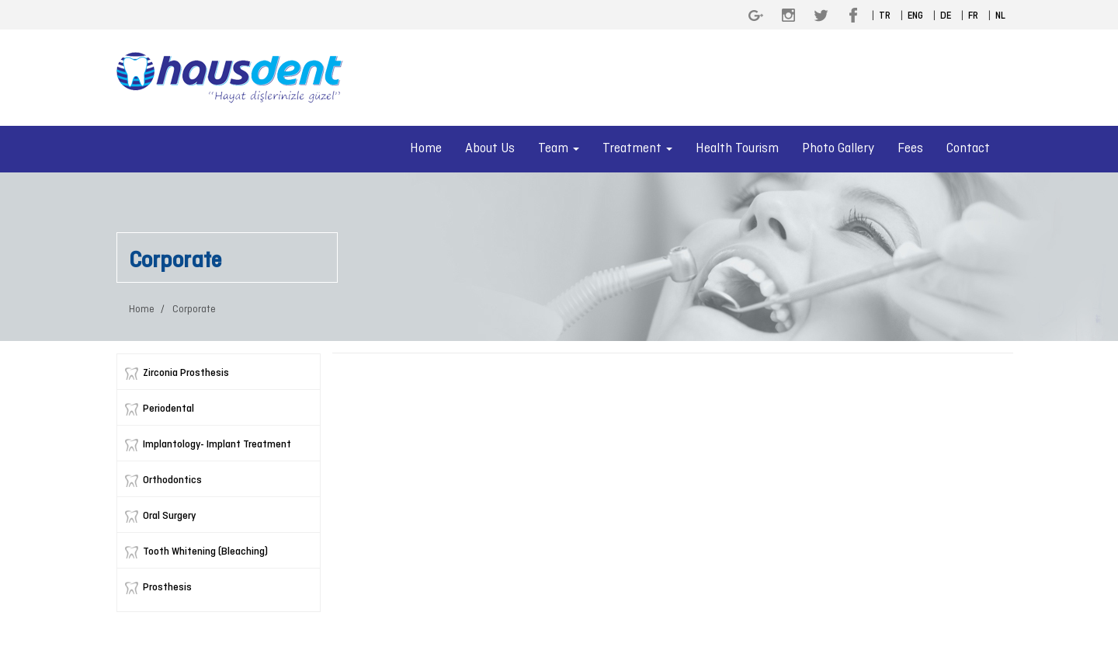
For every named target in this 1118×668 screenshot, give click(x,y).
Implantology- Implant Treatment (217, 444)
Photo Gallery (838, 149)
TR (885, 16)
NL (1000, 16)
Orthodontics (172, 480)
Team (558, 149)
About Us (490, 149)
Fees (910, 149)
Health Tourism (737, 149)
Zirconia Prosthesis (186, 373)
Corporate (193, 309)
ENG (915, 16)
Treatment (637, 149)
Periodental (168, 409)
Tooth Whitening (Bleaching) (205, 551)
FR (973, 16)
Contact (968, 149)
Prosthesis (167, 587)
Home (426, 149)
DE (945, 16)
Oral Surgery (169, 516)
